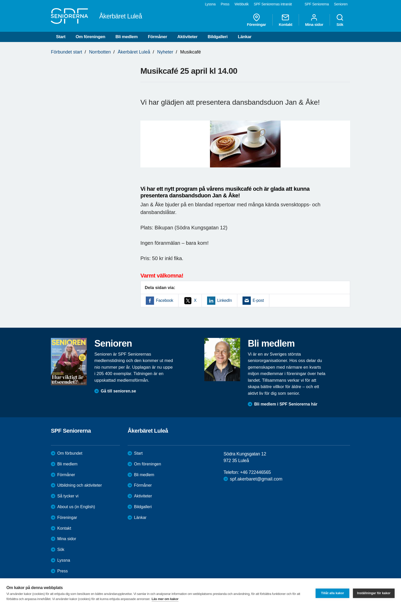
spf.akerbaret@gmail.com (256, 479)
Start (60, 36)
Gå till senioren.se (118, 391)
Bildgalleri (218, 36)
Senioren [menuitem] (341, 4)
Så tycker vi (68, 496)
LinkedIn (224, 300)
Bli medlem (126, 36)
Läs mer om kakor (165, 599)
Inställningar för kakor (374, 593)
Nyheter (165, 52)
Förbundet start (66, 52)
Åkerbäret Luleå (134, 52)
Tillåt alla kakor (332, 593)
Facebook (164, 300)
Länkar (244, 36)
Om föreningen (90, 36)
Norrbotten (100, 52)
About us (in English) (76, 507)
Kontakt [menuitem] (285, 20)
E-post (258, 300)
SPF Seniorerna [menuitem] (317, 4)
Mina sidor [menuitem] (314, 20)
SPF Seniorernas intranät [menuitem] (273, 4)
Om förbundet (69, 453)
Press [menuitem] (225, 4)
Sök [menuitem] (340, 20)
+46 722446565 (255, 472)
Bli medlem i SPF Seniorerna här (285, 404)
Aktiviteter (187, 36)
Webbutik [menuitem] (242, 4)
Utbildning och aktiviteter (79, 485)
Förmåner (157, 36)
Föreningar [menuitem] (256, 20)
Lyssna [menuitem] (210, 4)
